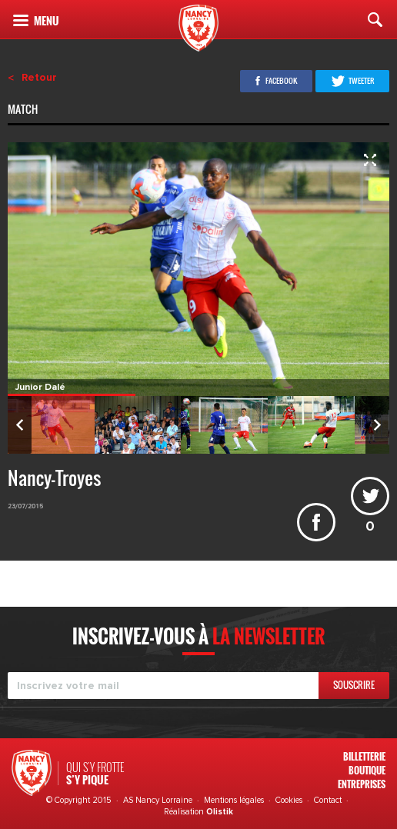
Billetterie (364, 756)
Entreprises (361, 784)
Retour (39, 77)
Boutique (367, 770)
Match (24, 111)
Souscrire (354, 684)
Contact (328, 800)
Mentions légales (234, 800)
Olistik (219, 811)
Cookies (288, 800)
